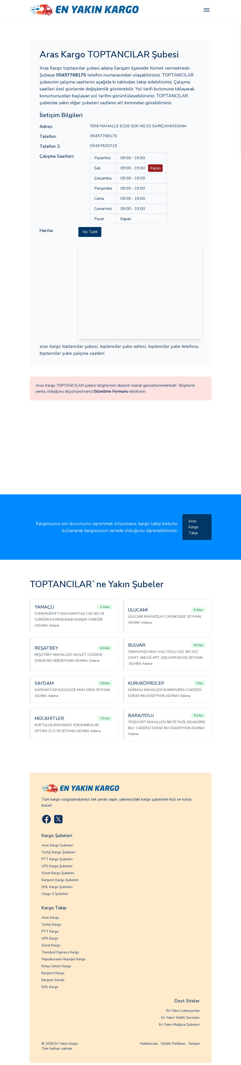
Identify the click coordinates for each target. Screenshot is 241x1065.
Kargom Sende (53, 980)
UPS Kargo (50, 938)
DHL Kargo (50, 987)
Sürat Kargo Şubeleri (58, 873)
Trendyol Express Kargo (60, 952)
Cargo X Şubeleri (55, 893)
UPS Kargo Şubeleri (57, 866)
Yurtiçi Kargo (51, 924)
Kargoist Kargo (53, 973)
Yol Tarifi (89, 232)
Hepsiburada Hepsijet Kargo (64, 959)
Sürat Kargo (51, 945)
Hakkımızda (149, 1043)
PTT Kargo (50, 931)
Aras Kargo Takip (193, 527)
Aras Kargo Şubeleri (57, 845)
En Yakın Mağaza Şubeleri (179, 1024)
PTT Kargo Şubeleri (57, 859)
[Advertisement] (120, 457)
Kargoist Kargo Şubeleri (60, 880)
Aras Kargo (50, 917)
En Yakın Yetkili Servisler (180, 1017)
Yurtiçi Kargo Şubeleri (58, 852)
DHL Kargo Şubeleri (57, 887)
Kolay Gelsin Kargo (56, 966)
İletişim (194, 1043)
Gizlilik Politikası (173, 1043)
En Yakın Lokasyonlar (183, 1010)
